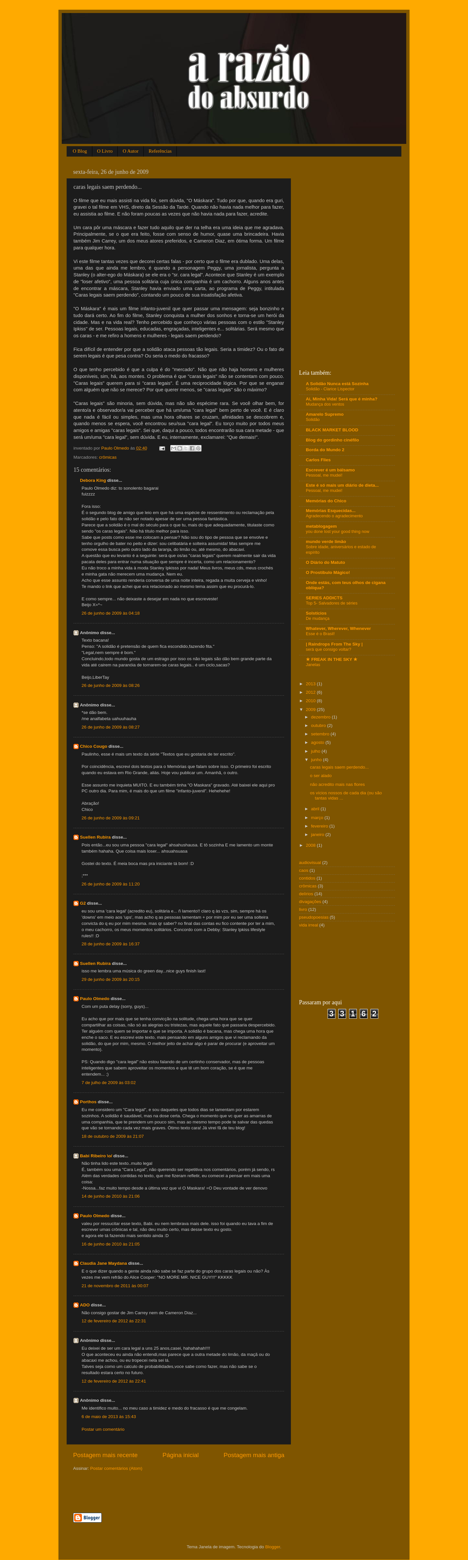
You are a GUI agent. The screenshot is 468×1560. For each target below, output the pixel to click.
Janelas (313, 664)
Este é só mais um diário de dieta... (342, 485)
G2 (83, 903)
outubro (319, 725)
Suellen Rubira (95, 837)
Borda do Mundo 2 (325, 449)
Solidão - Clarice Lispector (330, 388)
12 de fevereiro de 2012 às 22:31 (114, 1320)
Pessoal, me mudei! (324, 475)
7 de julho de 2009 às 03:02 (109, 1082)
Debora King (93, 480)
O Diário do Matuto (325, 562)
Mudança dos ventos (325, 404)
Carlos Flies (318, 459)
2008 (311, 845)
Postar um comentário (103, 1429)
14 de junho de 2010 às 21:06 (111, 1196)
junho (317, 759)
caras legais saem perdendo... (339, 767)
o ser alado (321, 775)
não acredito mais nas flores (337, 784)
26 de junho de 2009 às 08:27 (111, 727)
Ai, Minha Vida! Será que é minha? (341, 399)
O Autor (130, 151)
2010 (311, 700)
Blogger (272, 1546)
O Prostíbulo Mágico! (328, 572)
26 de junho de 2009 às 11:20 (111, 884)
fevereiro (320, 826)
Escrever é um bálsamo (330, 469)
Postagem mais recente (105, 1455)
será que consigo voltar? (328, 649)
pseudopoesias (314, 917)
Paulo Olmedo (95, 998)
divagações (310, 901)
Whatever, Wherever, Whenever (338, 628)
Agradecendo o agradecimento (334, 515)
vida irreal (308, 925)
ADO (85, 1304)
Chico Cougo (93, 746)
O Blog (80, 151)
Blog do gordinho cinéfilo (332, 440)
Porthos (88, 1101)
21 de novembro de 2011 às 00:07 (115, 1285)
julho (316, 751)
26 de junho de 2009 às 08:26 (111, 685)
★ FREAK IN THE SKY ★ (332, 659)
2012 (311, 692)
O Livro (105, 151)
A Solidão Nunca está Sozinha (337, 383)
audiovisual (310, 862)
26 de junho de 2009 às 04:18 (111, 613)
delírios (306, 893)
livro (303, 909)
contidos (307, 878)
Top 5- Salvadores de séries (332, 603)
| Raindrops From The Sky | (334, 644)
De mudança (318, 618)
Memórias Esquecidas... (331, 510)
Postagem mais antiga (254, 1455)
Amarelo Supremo (325, 414)
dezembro (321, 717)
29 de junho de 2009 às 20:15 (111, 979)
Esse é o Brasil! (320, 633)
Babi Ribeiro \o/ (96, 1155)
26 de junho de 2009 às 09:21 (111, 817)
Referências (160, 151)
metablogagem (321, 526)
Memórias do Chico (326, 500)
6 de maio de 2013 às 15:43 (109, 1416)
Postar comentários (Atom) (116, 1468)
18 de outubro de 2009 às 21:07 (113, 1136)
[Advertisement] (149, 1491)
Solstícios (316, 613)
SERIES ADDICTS (324, 597)
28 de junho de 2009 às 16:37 (111, 943)
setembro (321, 733)
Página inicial (180, 1455)
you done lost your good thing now (337, 531)
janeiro (318, 834)
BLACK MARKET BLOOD (332, 429)
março (317, 817)
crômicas (108, 457)
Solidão (313, 419)
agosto (318, 742)
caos (303, 870)
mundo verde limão (326, 541)
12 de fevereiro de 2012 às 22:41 (114, 1381)
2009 (311, 709)
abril (315, 808)
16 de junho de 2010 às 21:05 (111, 1244)
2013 (311, 683)
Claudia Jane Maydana (103, 1263)
